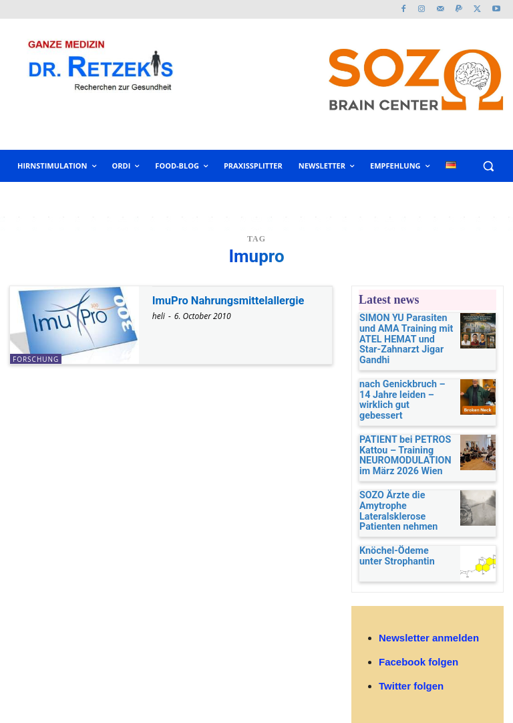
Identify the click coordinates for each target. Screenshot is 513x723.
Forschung (36, 359)
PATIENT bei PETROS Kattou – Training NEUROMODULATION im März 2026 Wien (403, 428)
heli (158, 316)
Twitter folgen (411, 651)
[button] (488, 166)
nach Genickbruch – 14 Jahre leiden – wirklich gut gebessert (400, 377)
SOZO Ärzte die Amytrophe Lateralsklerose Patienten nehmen (405, 478)
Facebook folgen (418, 626)
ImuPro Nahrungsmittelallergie (235, 300)
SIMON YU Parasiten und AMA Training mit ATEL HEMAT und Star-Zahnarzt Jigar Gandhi (403, 332)
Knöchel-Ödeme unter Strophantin (398, 519)
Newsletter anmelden (429, 602)
